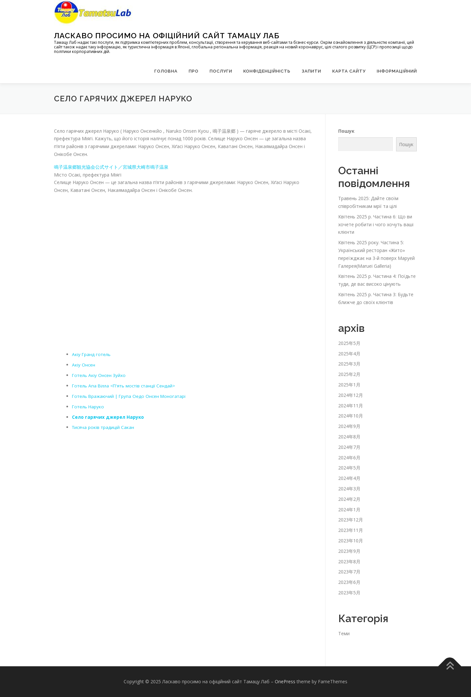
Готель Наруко (88, 406)
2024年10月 (350, 416)
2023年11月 (350, 530)
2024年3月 (349, 488)
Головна (166, 71)
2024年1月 (349, 509)
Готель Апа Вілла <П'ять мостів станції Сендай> (125, 385)
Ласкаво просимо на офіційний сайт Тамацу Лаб (166, 35)
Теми (344, 633)
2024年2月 (349, 499)
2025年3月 (349, 364)
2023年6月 (349, 582)
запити (311, 71)
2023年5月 (349, 592)
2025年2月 (349, 374)
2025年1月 (349, 385)
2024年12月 (350, 395)
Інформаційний (397, 71)
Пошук (346, 131)
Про (194, 71)
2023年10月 (350, 540)
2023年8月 (349, 561)
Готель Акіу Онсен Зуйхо (99, 375)
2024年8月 (349, 437)
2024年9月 (349, 426)
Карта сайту (349, 71)
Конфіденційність (266, 71)
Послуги (221, 71)
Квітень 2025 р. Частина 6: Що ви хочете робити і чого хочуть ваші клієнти (375, 224)
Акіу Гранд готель (92, 354)
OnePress (285, 681)
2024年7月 (349, 447)
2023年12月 (350, 520)
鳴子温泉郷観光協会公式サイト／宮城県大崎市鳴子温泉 (111, 167)
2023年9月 (349, 551)
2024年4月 (349, 478)
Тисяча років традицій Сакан (103, 427)
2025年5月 (349, 343)
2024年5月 (349, 468)
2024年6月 (349, 457)
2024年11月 (350, 405)
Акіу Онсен (84, 364)
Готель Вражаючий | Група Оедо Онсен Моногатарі (130, 396)
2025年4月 (349, 353)
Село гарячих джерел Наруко (108, 416)
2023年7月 (349, 572)
